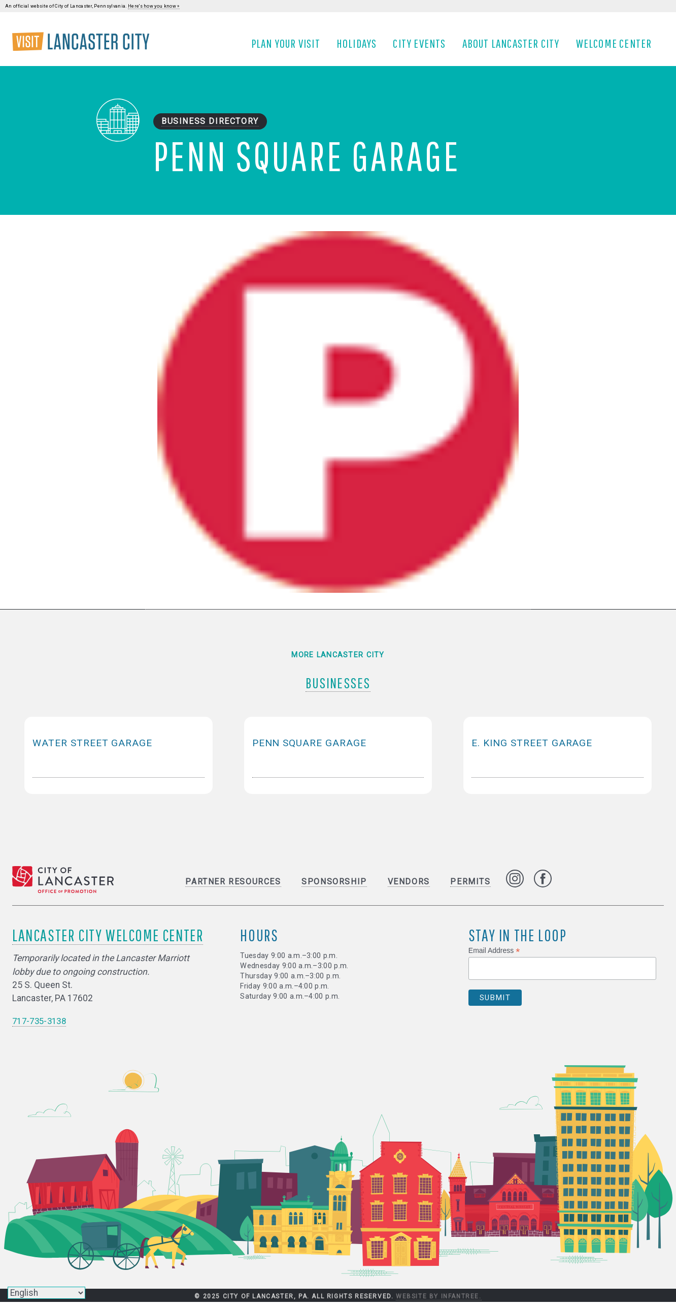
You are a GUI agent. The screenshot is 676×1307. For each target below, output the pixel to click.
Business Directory (210, 130)
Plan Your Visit (289, 47)
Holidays (360, 47)
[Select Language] (46, 1293)
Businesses (338, 685)
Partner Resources (233, 886)
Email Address (494, 956)
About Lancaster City (514, 47)
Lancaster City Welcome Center (107, 940)
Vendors (409, 886)
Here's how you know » (154, 6)
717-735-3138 (41, 1027)
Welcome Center (618, 47)
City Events (423, 47)
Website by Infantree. (439, 1301)
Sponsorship (334, 886)
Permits (470, 886)
